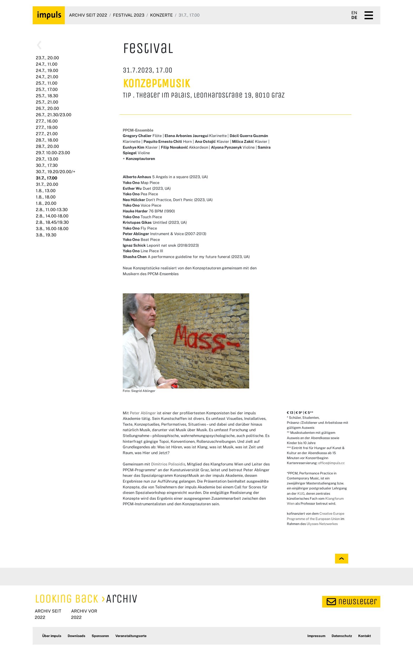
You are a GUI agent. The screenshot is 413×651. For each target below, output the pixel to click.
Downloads (76, 636)
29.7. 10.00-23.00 (53, 152)
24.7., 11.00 (46, 64)
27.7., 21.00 (47, 133)
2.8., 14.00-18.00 (52, 215)
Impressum (316, 636)
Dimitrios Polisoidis (168, 464)
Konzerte (161, 15)
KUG (300, 493)
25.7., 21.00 (47, 102)
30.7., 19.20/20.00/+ (55, 171)
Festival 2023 (128, 15)
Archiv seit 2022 (88, 15)
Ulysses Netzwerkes (322, 524)
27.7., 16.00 (47, 121)
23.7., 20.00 (47, 57)
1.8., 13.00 (46, 190)
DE (354, 17)
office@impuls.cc (331, 463)
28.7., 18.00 (47, 140)
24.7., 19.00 (47, 70)
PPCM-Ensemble (138, 130)
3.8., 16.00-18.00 (52, 228)
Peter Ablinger (143, 413)
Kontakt (364, 636)
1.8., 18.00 (46, 197)
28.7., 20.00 (47, 146)
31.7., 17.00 (46, 178)
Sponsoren (100, 636)
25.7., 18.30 (47, 95)
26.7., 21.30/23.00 (53, 114)
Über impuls (51, 636)
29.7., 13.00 (47, 159)
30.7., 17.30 (47, 165)
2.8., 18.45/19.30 (52, 222)
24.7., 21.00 (47, 76)
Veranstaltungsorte (130, 636)
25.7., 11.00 (46, 83)
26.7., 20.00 (47, 108)
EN (354, 13)
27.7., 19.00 (47, 127)
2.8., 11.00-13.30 (52, 209)
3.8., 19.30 (46, 234)
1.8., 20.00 (46, 203)
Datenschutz (342, 636)
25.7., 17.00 (47, 89)
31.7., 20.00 (47, 184)
